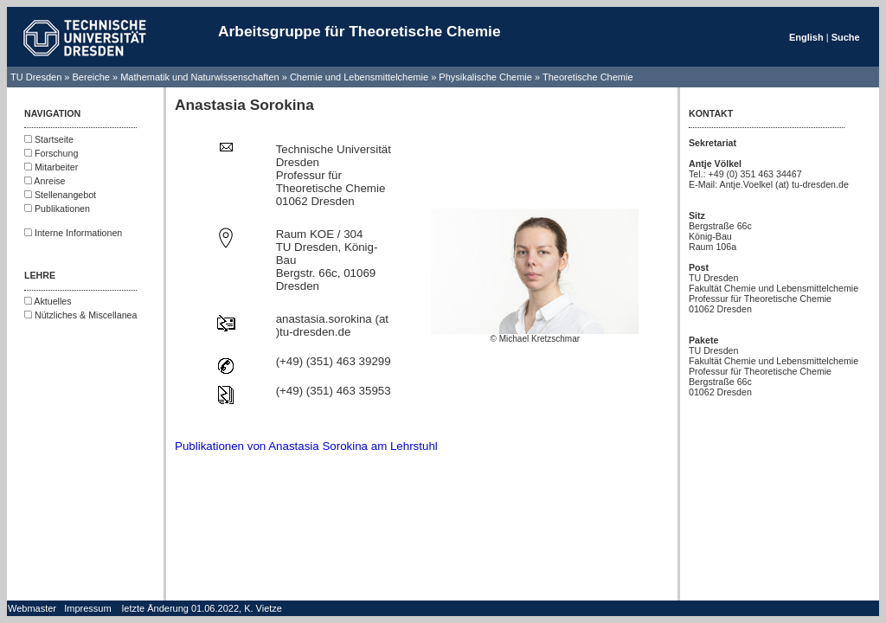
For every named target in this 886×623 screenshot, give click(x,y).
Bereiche (91, 77)
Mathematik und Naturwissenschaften (199, 77)
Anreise (45, 181)
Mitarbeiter (51, 167)
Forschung (51, 153)
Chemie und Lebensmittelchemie (360, 77)
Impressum (87, 608)
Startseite (49, 139)
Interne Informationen (73, 233)
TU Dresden (35, 77)
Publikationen (57, 208)
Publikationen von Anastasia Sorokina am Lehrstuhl (306, 446)
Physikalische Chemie (485, 77)
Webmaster (32, 608)
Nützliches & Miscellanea (80, 315)
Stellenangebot (60, 194)
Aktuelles (48, 301)
